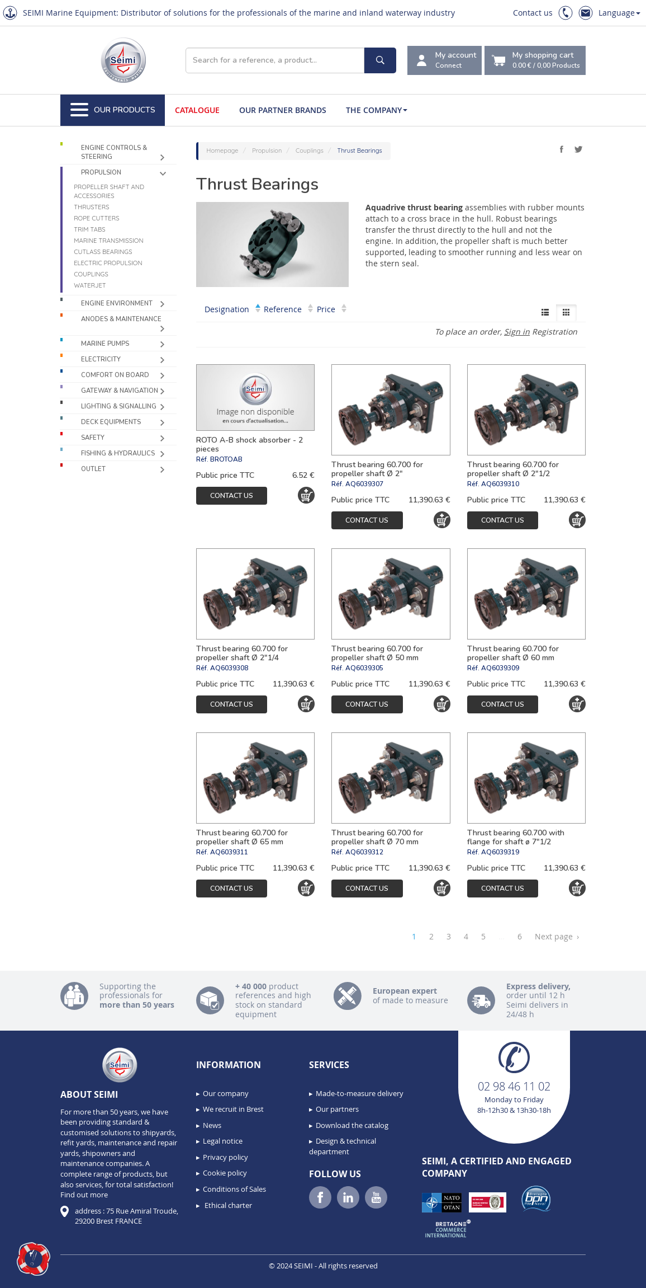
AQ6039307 (364, 484)
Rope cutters (96, 218)
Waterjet (90, 285)
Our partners (337, 1109)
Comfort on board (115, 375)
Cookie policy (225, 1173)
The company (376, 110)
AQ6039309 (500, 668)
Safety (92, 438)
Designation (232, 309)
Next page (557, 936)
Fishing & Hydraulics (118, 453)
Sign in (517, 331)
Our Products (112, 110)
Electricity (101, 359)
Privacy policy (225, 1157)
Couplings (91, 274)
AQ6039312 (364, 852)
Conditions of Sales (234, 1189)
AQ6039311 (229, 852)
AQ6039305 (364, 668)
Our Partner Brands (282, 110)
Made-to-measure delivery (359, 1093)
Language (619, 12)
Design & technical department (342, 1146)
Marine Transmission (108, 241)
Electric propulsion (108, 263)
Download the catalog (352, 1125)
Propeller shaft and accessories (109, 191)
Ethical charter (227, 1205)
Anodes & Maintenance (121, 319)
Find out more (84, 1195)
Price (331, 309)
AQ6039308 (229, 668)
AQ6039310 (500, 484)
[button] (33, 1258)
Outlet (93, 469)
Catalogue (197, 110)
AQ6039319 (500, 852)
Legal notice (223, 1141)
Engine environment (117, 303)
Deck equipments (111, 422)
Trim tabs (89, 229)
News (212, 1125)
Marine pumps (105, 344)
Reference (288, 309)
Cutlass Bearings (103, 252)
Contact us (533, 12)
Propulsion (101, 172)
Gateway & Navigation (119, 391)
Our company (226, 1093)
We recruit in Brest (233, 1109)
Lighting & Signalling (118, 406)
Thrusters (91, 207)
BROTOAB (226, 459)
